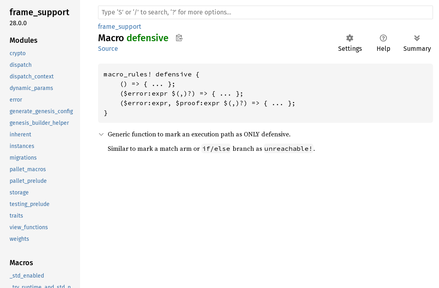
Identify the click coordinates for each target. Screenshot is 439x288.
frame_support (119, 26)
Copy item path (179, 37)
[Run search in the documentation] (265, 12)
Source (108, 48)
